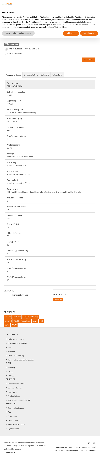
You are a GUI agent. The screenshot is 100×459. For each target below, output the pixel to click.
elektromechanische (16, 339)
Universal (8, 321)
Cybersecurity (13, 429)
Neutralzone (25, 321)
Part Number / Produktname (24, 49)
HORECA (11, 376)
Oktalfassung (33, 317)
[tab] (13, 74)
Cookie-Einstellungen (63, 447)
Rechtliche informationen (84, 447)
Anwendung (15, 53)
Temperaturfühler (20, 295)
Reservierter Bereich (16, 383)
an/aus (34, 321)
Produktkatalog (14, 396)
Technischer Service (16, 408)
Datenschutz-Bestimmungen (66, 450)
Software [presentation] (45, 75)
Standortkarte (9, 452)
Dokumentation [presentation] (31, 75)
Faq (9, 412)
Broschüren (12, 416)
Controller (17, 317)
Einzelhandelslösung (16, 355)
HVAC (10, 347)
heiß (41, 321)
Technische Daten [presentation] (13, 75)
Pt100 (16, 321)
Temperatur (57, 299)
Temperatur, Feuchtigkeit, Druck (21, 360)
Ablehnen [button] (71, 33)
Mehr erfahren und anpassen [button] (18, 33)
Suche (88, 60)
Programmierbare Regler (17, 343)
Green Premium (14, 420)
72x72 (14, 325)
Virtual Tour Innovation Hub (19, 400)
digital (7, 325)
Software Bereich (15, 388)
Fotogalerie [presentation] (57, 75)
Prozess (8, 317)
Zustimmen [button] (89, 33)
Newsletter (12, 392)
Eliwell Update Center (16, 424)
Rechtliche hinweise (88, 450)
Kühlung (11, 351)
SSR (24, 317)
